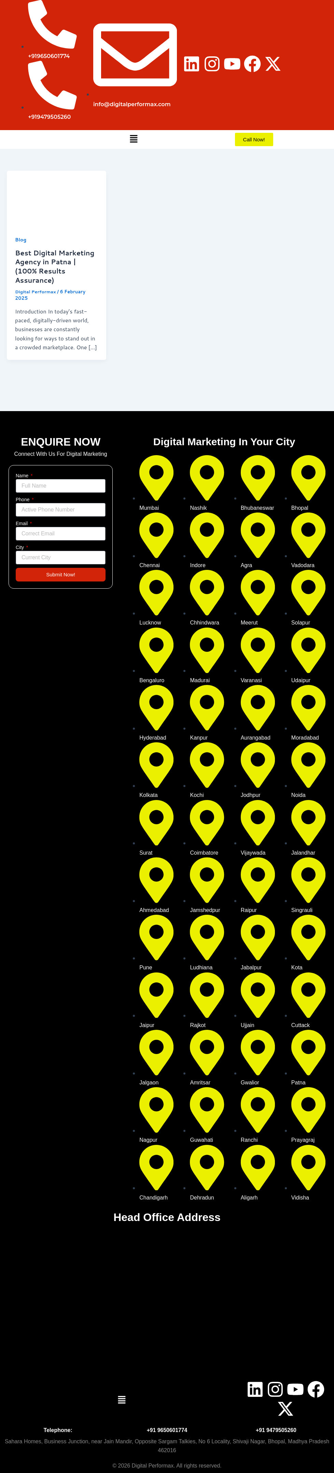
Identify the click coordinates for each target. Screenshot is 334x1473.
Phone (23, 499)
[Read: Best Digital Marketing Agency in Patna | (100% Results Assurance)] (56, 198)
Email (22, 523)
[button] (133, 139)
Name (23, 475)
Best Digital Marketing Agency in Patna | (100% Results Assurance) (55, 266)
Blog (21, 239)
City (20, 547)
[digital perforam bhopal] (167, 1300)
